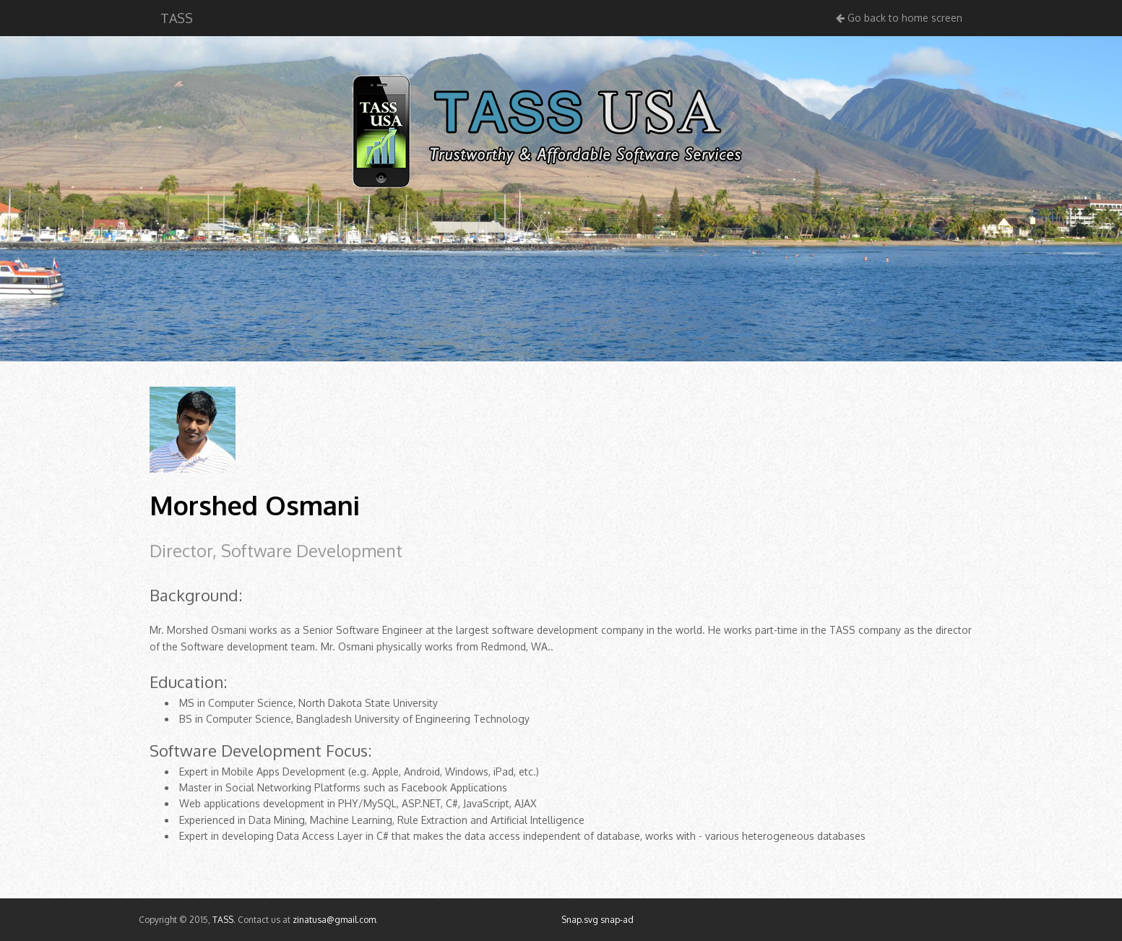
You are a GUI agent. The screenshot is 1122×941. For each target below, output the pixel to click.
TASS (176, 18)
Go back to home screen (899, 18)
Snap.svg (579, 919)
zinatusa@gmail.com (334, 919)
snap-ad (617, 919)
